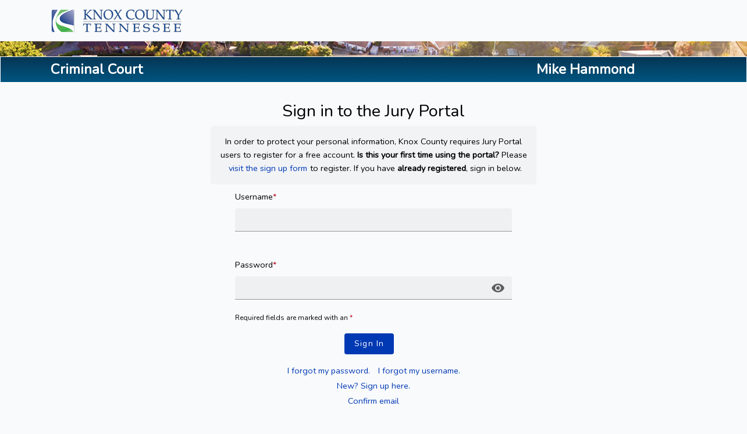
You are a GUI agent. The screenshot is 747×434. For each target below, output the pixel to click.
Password (255, 265)
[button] (498, 288)
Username (255, 196)
